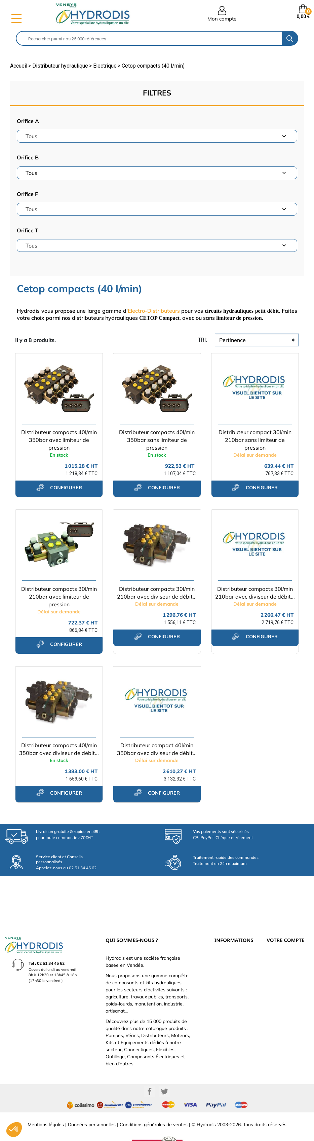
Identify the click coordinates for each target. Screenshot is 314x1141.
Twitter (164, 1069)
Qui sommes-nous (229, 958)
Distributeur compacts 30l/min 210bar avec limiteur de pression (59, 596)
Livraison (222, 936)
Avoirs (272, 965)
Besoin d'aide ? (227, 995)
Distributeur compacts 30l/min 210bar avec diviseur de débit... (157, 592)
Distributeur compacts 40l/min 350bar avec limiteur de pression (59, 440)
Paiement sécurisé (229, 943)
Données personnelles (92, 1102)
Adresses (274, 973)
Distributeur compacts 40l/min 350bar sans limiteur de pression (157, 440)
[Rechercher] (149, 38)
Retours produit (280, 951)
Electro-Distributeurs (154, 310)
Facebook (149, 1069)
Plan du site (224, 988)
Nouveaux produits (230, 980)
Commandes (277, 958)
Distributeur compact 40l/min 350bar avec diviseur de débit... (157, 749)
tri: (202, 340)
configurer (59, 487)
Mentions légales (46, 1102)
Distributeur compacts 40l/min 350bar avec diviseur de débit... (59, 749)
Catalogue (223, 951)
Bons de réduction (282, 980)
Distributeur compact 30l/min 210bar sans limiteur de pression (255, 440)
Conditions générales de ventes (154, 1102)
